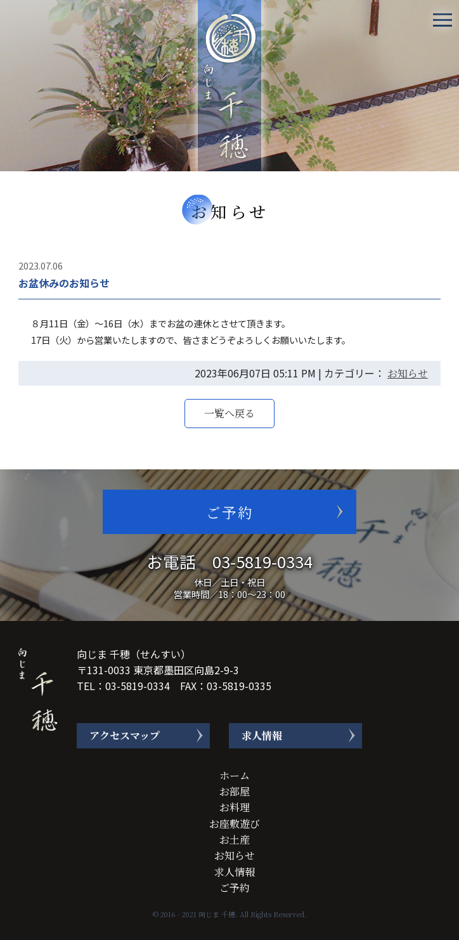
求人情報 (262, 735)
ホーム (234, 775)
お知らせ (407, 373)
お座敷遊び (234, 823)
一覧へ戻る (229, 413)
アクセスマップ (124, 735)
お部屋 (234, 791)
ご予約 (230, 512)
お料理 (234, 807)
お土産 (234, 839)
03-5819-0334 (262, 561)
